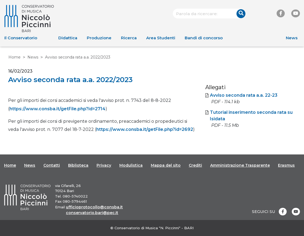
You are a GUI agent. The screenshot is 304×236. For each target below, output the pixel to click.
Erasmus (286, 165)
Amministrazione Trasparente (240, 165)
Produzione (99, 37)
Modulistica (131, 165)
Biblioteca (78, 165)
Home (14, 57)
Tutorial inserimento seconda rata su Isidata (249, 115)
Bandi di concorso (204, 37)
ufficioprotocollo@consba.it (94, 207)
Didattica (67, 37)
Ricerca (129, 37)
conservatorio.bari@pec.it (92, 212)
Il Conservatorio (20, 37)
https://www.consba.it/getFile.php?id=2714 (57, 108)
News (291, 37)
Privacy (104, 165)
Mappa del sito (166, 165)
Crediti (195, 165)
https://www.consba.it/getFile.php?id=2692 (144, 129)
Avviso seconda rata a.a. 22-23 (241, 95)
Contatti (51, 165)
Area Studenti (160, 37)
